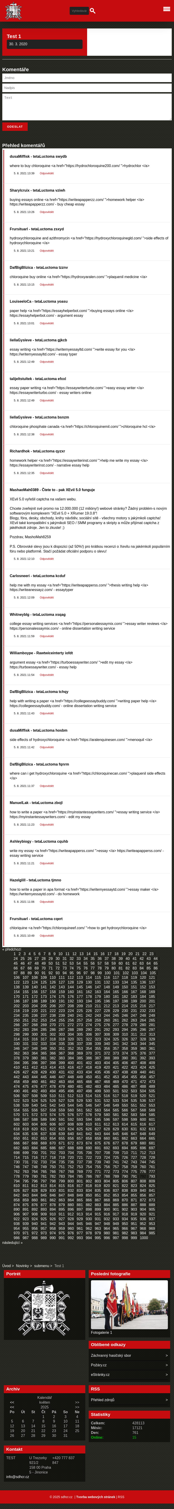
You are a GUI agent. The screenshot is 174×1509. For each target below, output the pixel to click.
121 (152, 983)
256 (71, 1026)
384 (71, 1063)
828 (35, 1196)
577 (80, 1120)
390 (125, 1063)
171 (26, 1002)
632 (143, 1134)
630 (125, 1134)
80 (114, 974)
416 (71, 1073)
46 (23, 969)
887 (134, 1210)
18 (117, 959)
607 (62, 1130)
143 (62, 992)
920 (143, 1220)
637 (44, 1139)
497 (80, 1096)
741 (116, 1167)
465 (80, 1087)
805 (116, 1187)
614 (125, 1130)
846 (53, 1201)
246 (125, 1021)
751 (62, 1172)
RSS (121, 1502)
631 (134, 1134)
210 (89, 1011)
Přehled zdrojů (102, 1405)
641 (80, 1139)
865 (80, 1205)
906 (17, 1220)
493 (44, 1096)
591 (62, 1125)
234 (17, 1021)
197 (116, 1007)
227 (98, 1016)
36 (100, 964)
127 (62, 988)
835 (98, 1196)
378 (17, 1063)
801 (80, 1187)
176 (71, 1002)
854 (125, 1201)
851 (98, 1201)
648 (143, 1139)
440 (143, 1078)
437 (116, 1078)
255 (62, 1026)
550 (125, 1111)
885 (116, 1210)
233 (152, 1016)
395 (26, 1068)
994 (89, 1243)
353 (80, 1054)
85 (149, 974)
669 (44, 1149)
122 (17, 988)
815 (62, 1191)
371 (98, 1059)
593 (80, 1125)
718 (53, 1163)
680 (143, 1149)
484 (107, 1092)
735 (62, 1167)
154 (17, 997)
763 (26, 1177)
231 (134, 1016)
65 (156, 969)
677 (116, 1149)
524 (35, 1106)
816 (71, 1191)
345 (152, 1049)
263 (134, 1026)
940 (35, 1229)
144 (71, 992)
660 (107, 1144)
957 (44, 1234)
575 (62, 1120)
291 (98, 1035)
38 (114, 964)
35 (93, 964)
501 (116, 1096)
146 (89, 992)
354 (89, 1054)
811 (26, 1191)
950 (125, 1229)
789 (116, 1182)
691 (98, 1153)
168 (143, 997)
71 (51, 974)
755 (98, 1172)
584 (143, 1120)
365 (44, 1059)
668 (35, 1149)
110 (53, 983)
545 (80, 1111)
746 (17, 1172)
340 (107, 1049)
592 (71, 1125)
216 (143, 1011)
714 (17, 1163)
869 (116, 1205)
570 (17, 1120)
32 (72, 964)
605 (44, 1130)
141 (44, 992)
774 (125, 1177)
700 (35, 1158)
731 (26, 1167)
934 (125, 1224)
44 (156, 964)
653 (44, 1144)
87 (16, 978)
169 (152, 997)
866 (89, 1205)
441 (152, 1078)
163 (98, 997)
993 (80, 1243)
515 (98, 1101)
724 (107, 1163)
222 (53, 1016)
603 (26, 1130)
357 (116, 1054)
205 (44, 1011)
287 (62, 1035)
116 (107, 983)
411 (26, 1073)
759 (134, 1172)
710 (125, 1158)
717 (44, 1163)
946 (89, 1229)
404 (107, 1068)
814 (53, 1191)
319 (62, 1045)
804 (107, 1187)
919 (134, 1220)
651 (26, 1144)
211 (98, 1011)
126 (53, 988)
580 (107, 1120)
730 (17, 1167)
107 (26, 983)
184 (143, 1002)
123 (26, 988)
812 (35, 1191)
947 (98, 1229)
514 (89, 1101)
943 (62, 1229)
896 (71, 1215)
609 (80, 1130)
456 (143, 1082)
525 (44, 1106)
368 (71, 1059)
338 (89, 1049)
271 (62, 1030)
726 (125, 1163)
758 (125, 1172)
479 (62, 1092)
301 (44, 1040)
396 (35, 1068)
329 (152, 1045)
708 (107, 1158)
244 (107, 1021)
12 (74, 959)
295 (134, 1035)
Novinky (22, 1271)
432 (71, 1078)
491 (26, 1096)
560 (71, 1116)
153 (152, 992)
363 (26, 1059)
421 (116, 1073)
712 (143, 1158)
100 (108, 978)
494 (53, 1096)
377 (152, 1059)
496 (71, 1096)
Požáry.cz (99, 1370)
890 (17, 1215)
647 (134, 1139)
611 (98, 1130)
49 (44, 969)
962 (89, 1234)
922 (17, 1224)
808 (143, 1187)
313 (152, 1040)
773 (116, 1177)
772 (107, 1177)
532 (107, 1106)
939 (26, 1229)
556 (35, 1116)
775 (134, 1177)
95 (72, 978)
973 (44, 1238)
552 (143, 1111)
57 (100, 969)
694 (125, 1153)
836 (107, 1196)
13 (81, 959)
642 (89, 1139)
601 (152, 1125)
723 (98, 1163)
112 (71, 983)
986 (17, 1243)
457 (152, 1082)
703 (62, 1158)
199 (134, 1007)
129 (80, 988)
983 (134, 1238)
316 (35, 1045)
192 (71, 1007)
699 (26, 1158)
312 (143, 1040)
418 (89, 1073)
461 (44, 1087)
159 (62, 997)
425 (152, 1073)
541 (44, 1111)
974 (53, 1238)
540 (35, 1111)
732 (35, 1167)
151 (134, 992)
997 (116, 1243)
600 (143, 1125)
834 (89, 1196)
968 (143, 1234)
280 (143, 1030)
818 (89, 1191)
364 (35, 1059)
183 (134, 1002)
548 (107, 1111)
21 (137, 959)
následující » (12, 1248)
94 (65, 978)
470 (125, 1087)
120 (143, 983)
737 (80, 1167)
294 (125, 1035)
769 (80, 1177)
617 (152, 1130)
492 (35, 1096)
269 (44, 1030)
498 (89, 1096)
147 (98, 992)
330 (17, 1049)
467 (98, 1087)
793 (152, 1182)
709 (116, 1158)
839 (134, 1196)
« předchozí (11, 955)
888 (143, 1210)
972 (35, 1238)
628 (107, 1134)
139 (26, 992)
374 (125, 1059)
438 (125, 1078)
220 (35, 1016)
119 (134, 983)
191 (62, 1007)
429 (44, 1078)
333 (44, 1049)
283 (26, 1035)
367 (62, 1059)
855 (134, 1201)
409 (152, 1068)
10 (61, 959)
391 (134, 1063)
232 (143, 1016)
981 (116, 1238)
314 (17, 1045)
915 (98, 1220)
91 (44, 978)
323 (98, 1045)
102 (126, 978)
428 (35, 1078)
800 (71, 1187)
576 (71, 1120)
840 (143, 1196)
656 (71, 1144)
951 (134, 1229)
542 (53, 1111)
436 (107, 1078)
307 (98, 1040)
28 (44, 964)
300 (35, 1040)
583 (134, 1120)
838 (125, 1196)
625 (80, 1134)
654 (53, 1144)
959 (62, 1234)
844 (35, 1201)
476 (35, 1092)
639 (62, 1139)
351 (62, 1054)
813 (44, 1191)
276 (107, 1030)
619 (26, 1134)
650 (17, 1144)
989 (44, 1243)
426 (17, 1078)
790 (125, 1182)
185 (152, 1002)
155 (26, 997)
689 (80, 1153)
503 (134, 1096)
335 (62, 1049)
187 (26, 1007)
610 (89, 1130)
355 (98, 1054)
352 (71, 1054)
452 (107, 1082)
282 (17, 1035)
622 (53, 1134)
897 (80, 1215)
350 (53, 1054)
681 (152, 1149)
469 (116, 1087)
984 (143, 1238)
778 (17, 1182)
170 (17, 1002)
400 (71, 1068)
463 (62, 1087)
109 (44, 983)
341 (116, 1049)
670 (53, 1149)
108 (35, 983)
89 (30, 978)
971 (26, 1238)
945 (80, 1229)
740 (107, 1167)
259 (98, 1026)
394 (17, 1068)
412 (35, 1073)
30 (58, 964)
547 (98, 1111)
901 (116, 1215)
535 (134, 1106)
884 (107, 1210)
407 (134, 1068)
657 (80, 1144)
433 (80, 1078)
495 (62, 1096)
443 (26, 1082)
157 (44, 997)
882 (89, 1210)
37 (107, 964)
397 (44, 1068)
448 (71, 1082)
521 (152, 1101)
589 (44, 1125)
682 (17, 1153)
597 (116, 1125)
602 (17, 1130)
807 (134, 1187)
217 (152, 1011)
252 (35, 1026)
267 (26, 1030)
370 (89, 1059)
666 (17, 1149)
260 (107, 1026)
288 (71, 1035)
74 (72, 974)
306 (89, 1040)
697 (152, 1153)
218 (17, 1016)
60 (121, 969)
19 (123, 959)
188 (35, 1007)
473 (152, 1087)
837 (116, 1196)
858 (17, 1205)
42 (142, 964)
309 (116, 1040)
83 (135, 974)
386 (89, 1063)
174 (53, 1002)
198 (125, 1007)
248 (143, 1021)
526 (53, 1106)
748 (35, 1172)
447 (62, 1082)
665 (152, 1144)
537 (152, 1106)
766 (53, 1177)
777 (152, 1177)
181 (116, 1002)
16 (102, 959)
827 (26, 1196)
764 (35, 1177)
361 (152, 1054)
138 (17, 992)
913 (80, 1220)
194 (89, 1007)
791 (134, 1182)
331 (26, 1049)
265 (152, 1026)
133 (116, 988)
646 (125, 1139)
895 (62, 1215)
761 (152, 1172)
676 (107, 1149)
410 (17, 1073)
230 (125, 1016)
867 (98, 1205)
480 (71, 1092)
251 (26, 1026)
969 (152, 1234)
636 (35, 1139)
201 (152, 1007)
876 (35, 1210)
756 (107, 1172)
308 (107, 1040)
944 (71, 1229)
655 (62, 1144)
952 (143, 1229)
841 (152, 1196)
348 (35, 1054)
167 (134, 997)
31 (65, 964)
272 (71, 1030)
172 (35, 1002)
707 (98, 1158)
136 (143, 988)
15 (95, 959)
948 (107, 1229)
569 (152, 1116)
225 (80, 1016)
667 (26, 1149)
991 (62, 1243)
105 (153, 978)
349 (44, 1054)
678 (125, 1149)
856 (143, 1201)
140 (35, 992)
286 (53, 1035)
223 (62, 1016)
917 (116, 1220)
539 (26, 1111)
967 (134, 1234)
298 (17, 1040)
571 (26, 1120)
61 (128, 969)
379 (26, 1063)
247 (134, 1021)
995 (98, 1243)
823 (134, 1191)
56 (93, 969)
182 (125, 1002)
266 (17, 1030)
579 (98, 1120)
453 (116, 1082)
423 (134, 1073)
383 (62, 1063)
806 (125, 1187)
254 (53, 1026)
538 (17, 1111)
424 (143, 1073)
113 (80, 983)
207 (62, 1011)
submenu (41, 1271)
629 (116, 1134)
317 (44, 1045)
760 (143, 1172)
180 (107, 1002)
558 (53, 1116)
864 (71, 1205)
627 (98, 1134)
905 (152, 1215)
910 (53, 1220)
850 (89, 1201)
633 (152, 1134)
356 (107, 1054)
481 (80, 1092)
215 (134, 1011)
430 (53, 1078)
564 (107, 1116)
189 (44, 1007)
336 (71, 1049)
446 (53, 1082)
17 (110, 959)
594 (89, 1125)
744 (143, 1167)
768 (71, 1177)
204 (35, 1011)
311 (134, 1040)
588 (35, 1125)
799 (62, 1187)
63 (142, 969)
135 (134, 988)
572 (35, 1120)
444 (35, 1082)
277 (116, 1030)
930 (89, 1224)
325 (116, 1045)
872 (143, 1205)
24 (16, 964)
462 (53, 1087)
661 (116, 1144)
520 (143, 1101)
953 (152, 1229)
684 (35, 1153)
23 (151, 959)
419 (98, 1073)
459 (26, 1087)
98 (93, 978)
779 (26, 1182)
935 (134, 1224)
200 (143, 1007)
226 (89, 1016)
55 (86, 969)
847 (62, 1201)
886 (125, 1210)
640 (71, 1139)
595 (98, 1125)
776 (143, 1177)
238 (53, 1021)
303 (62, 1040)
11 (68, 959)
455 (134, 1082)
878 (53, 1210)
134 (125, 988)
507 (26, 1101)
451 (98, 1082)
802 (89, 1187)
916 (107, 1220)
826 (17, 1196)
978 (89, 1238)
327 (134, 1045)
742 (125, 1167)
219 (26, 1016)
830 (53, 1196)
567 (134, 1116)
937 (152, 1224)
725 (116, 1163)
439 (134, 1078)
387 (98, 1063)
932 (107, 1224)
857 (152, 1201)
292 (107, 1035)
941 (44, 1229)
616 (143, 1130)
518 (125, 1101)
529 (80, 1106)
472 (143, 1087)
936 (143, 1224)
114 (89, 983)
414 (53, 1073)
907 (26, 1220)
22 (144, 959)
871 (134, 1205)
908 (35, 1220)
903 (134, 1215)
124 (35, 988)
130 (89, 988)
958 (53, 1234)
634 (17, 1139)
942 (53, 1229)
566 (125, 1116)
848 (71, 1201)
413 (44, 1073)
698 (17, 1158)
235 (26, 1021)
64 (149, 969)
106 (17, 983)
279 (134, 1030)
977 (80, 1238)
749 (44, 1172)
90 (37, 978)
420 (107, 1073)
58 (107, 969)
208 (71, 1011)
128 (71, 988)
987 (26, 1243)
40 (128, 964)
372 (107, 1059)
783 (62, 1182)
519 (134, 1101)
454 (125, 1082)
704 (71, 1158)
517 (116, 1101)
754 (89, 1172)
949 (116, 1229)
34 (86, 964)
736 (71, 1167)
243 (98, 1021)
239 (62, 1021)
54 (79, 969)
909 (44, 1220)
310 (125, 1040)
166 (125, 997)
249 (152, 1021)
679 (134, 1149)
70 (44, 974)
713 (152, 1158)
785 (80, 1182)
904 (143, 1215)
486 (125, 1092)
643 (98, 1139)
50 (51, 969)
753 (80, 1172)
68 (30, 974)
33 (79, 964)
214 (125, 1011)
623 (62, 1134)
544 (71, 1111)
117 (116, 983)
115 (98, 983)
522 (17, 1106)
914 (89, 1220)
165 (116, 997)
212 (107, 1011)
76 (86, 974)
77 (93, 974)
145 (80, 992)
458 (17, 1087)
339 (98, 1049)
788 (107, 1182)
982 (125, 1238)
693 (116, 1153)
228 (107, 1016)
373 (116, 1059)
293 (116, 1035)
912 (71, 1220)
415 (62, 1073)
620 (35, 1134)
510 (53, 1101)
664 (143, 1144)
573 (44, 1120)
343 (134, 1049)
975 (62, 1238)
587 (26, 1125)
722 (89, 1163)
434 (89, 1078)
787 (98, 1182)
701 (44, 1158)
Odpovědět (47, 178)
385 (80, 1063)
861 (44, 1205)
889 (152, 1210)
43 (149, 964)
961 (80, 1234)
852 (107, 1201)
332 (35, 1049)
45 (16, 969)
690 (89, 1153)
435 (98, 1078)
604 (35, 1130)
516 (107, 1101)
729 (152, 1163)
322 (89, 1045)
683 (26, 1153)
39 (121, 964)
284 (35, 1035)
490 (17, 1096)
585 (152, 1120)
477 (44, 1092)
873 (152, 1205)
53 (72, 969)
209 (80, 1011)
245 (116, 1021)
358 (125, 1054)
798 (53, 1187)
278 (125, 1030)
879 (62, 1210)
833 (80, 1196)
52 (65, 969)
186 (17, 1007)
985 (152, 1238)
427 (26, 1078)
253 (44, 1026)
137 (152, 988)
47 (30, 969)
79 (107, 974)
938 (17, 1229)
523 (26, 1106)
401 (80, 1068)
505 (152, 1096)
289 (80, 1035)
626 (89, 1134)
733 (44, 1167)
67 (23, 974)
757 (116, 1172)
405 (116, 1068)
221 (44, 1016)
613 (116, 1130)
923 (26, 1224)
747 (26, 1172)
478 (53, 1092)
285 (44, 1035)
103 (135, 978)
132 (107, 988)
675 (98, 1149)
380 (35, 1063)
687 (62, 1153)
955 (26, 1234)
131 (98, 988)
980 (107, 1238)
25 (23, 964)
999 (134, 1243)
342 (125, 1049)
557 (44, 1116)
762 (17, 1177)
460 (35, 1087)
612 (107, 1130)
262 (125, 1026)
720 (71, 1163)
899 (98, 1215)
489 (152, 1092)
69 (37, 974)
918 (125, 1220)
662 (125, 1144)
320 (71, 1045)
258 (89, 1026)
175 (62, 1002)
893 (44, 1215)
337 (80, 1049)
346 (17, 1054)
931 (98, 1224)
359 (134, 1054)
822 (125, 1191)
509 (44, 1101)
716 (35, 1163)
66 (16, 974)
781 (44, 1182)
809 (152, 1187)
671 (62, 1149)
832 (71, 1196)
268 (35, 1030)
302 (53, 1040)
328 (143, 1045)
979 (98, 1238)
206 (53, 1011)
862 (53, 1205)
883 (98, 1210)
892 (35, 1215)
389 (116, 1063)
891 (26, 1215)
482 (89, 1092)
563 (98, 1116)
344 (143, 1049)
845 (44, 1201)
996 (107, 1243)
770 (89, 1177)
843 (26, 1201)
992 (71, 1243)
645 (116, 1139)
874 (17, 1210)
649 (152, 1139)
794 (17, 1187)
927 (62, 1224)
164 (107, 997)
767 (62, 1177)
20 (130, 959)
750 (53, 1172)
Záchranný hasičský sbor (111, 1361)
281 (152, 1030)
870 (125, 1205)
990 (53, 1243)
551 (134, 1111)
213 (116, 1011)
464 (71, 1087)
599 (134, 1125)
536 (143, 1106)
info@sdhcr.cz (17, 1482)
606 (53, 1130)
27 (37, 964)
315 (26, 1045)
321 (80, 1045)
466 (89, 1087)
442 (17, 1082)
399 (62, 1068)
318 (53, 1045)
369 (80, 1059)
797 (44, 1187)
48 (37, 969)
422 (125, 1073)
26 (30, 964)
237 (44, 1021)
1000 (144, 1243)
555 (26, 1116)
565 (116, 1116)
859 (26, 1205)
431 (62, 1078)
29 (51, 964)
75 (79, 974)
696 (143, 1153)
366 (53, 1059)
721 (80, 1163)
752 (71, 1172)
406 (125, 1068)
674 (89, 1149)
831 (62, 1196)
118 (125, 983)
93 (58, 978)
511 (62, 1101)
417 (80, 1073)
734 (53, 1167)
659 (98, 1144)
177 (80, 1002)
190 (53, 1007)
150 (125, 992)
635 (26, 1139)
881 (80, 1210)
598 (125, 1125)
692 (107, 1153)
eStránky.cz (100, 1380)
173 (44, 1002)
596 (107, 1125)
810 (17, 1191)
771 (98, 1177)
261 (116, 1026)
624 (71, 1134)
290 (89, 1035)
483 (98, 1092)
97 (86, 978)
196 (107, 1007)
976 (71, 1238)
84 (142, 974)
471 (134, 1087)
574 (53, 1120)
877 (44, 1210)
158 (53, 997)
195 (98, 1007)
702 (53, 1158)
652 (35, 1144)
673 (80, 1149)
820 (107, 1191)
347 (26, 1054)
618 (17, 1134)
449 (80, 1082)
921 (152, 1220)
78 (100, 974)
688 (71, 1153)
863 (62, 1205)
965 (116, 1234)
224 (71, 1016)
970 (17, 1238)
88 (23, 978)
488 (143, 1092)
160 (71, 997)
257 (80, 1026)
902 (125, 1215)
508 (35, 1101)
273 (80, 1030)
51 (58, 969)
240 (71, 1021)
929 (80, 1224)
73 (65, 974)
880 (71, 1210)
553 (152, 1111)
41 (135, 964)
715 (26, 1163)
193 (80, 1007)
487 (134, 1092)
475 (26, 1092)
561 (80, 1116)
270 (53, 1030)
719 (62, 1163)
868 (107, 1205)
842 (17, 1201)
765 (44, 1177)
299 (26, 1040)
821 (116, 1191)
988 (35, 1243)
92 (51, 978)
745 (152, 1167)
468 (107, 1087)
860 (35, 1205)
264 (143, 1026)
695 (134, 1153)
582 (125, 1120)
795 (26, 1187)
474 (17, 1092)
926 (53, 1224)
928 (71, 1224)
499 (98, 1096)
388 (107, 1063)
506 (17, 1101)
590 (53, 1125)
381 (44, 1063)
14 (88, 959)
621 (44, 1134)
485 (116, 1092)
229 (116, 1016)
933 (116, 1224)
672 (71, 1149)
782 (53, 1182)
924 (35, 1224)
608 (71, 1130)
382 (53, 1063)
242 (89, 1021)
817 (80, 1191)
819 (98, 1191)
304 (71, 1040)
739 (98, 1167)
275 (98, 1030)
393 (152, 1063)
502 (125, 1096)
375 (134, 1059)
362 (17, 1059)
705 (80, 1158)
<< (12, 1408)
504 (143, 1096)
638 (53, 1139)
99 (100, 978)
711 (134, 1158)
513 (80, 1101)
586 (17, 1125)
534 (125, 1106)
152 (143, 992)
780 (35, 1182)
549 (116, 1111)
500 (107, 1096)
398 (53, 1068)
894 (53, 1215)
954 (17, 1234)
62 (135, 969)
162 (89, 997)
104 (144, 978)
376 (143, 1059)
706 (89, 1158)
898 (89, 1215)
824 (143, 1191)
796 (35, 1187)
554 (17, 1116)
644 (107, 1139)
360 (143, 1054)
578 (89, 1120)
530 (89, 1106)
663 (134, 1144)
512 (71, 1101)
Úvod (6, 1271)
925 (44, 1224)
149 (116, 992)
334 (53, 1049)
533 (116, 1106)
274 (89, 1030)
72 (58, 974)
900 (107, 1215)
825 (152, 1191)
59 (114, 969)
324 (107, 1045)
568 (143, 1116)
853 (116, 1201)
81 (121, 974)
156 (35, 997)
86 (156, 974)
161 (80, 997)
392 (143, 1063)
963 (98, 1234)
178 (89, 1002)
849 (80, 1201)
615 (134, 1130)
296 (143, 1035)
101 (117, 978)
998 (125, 1243)
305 (80, 1040)
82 (128, 974)
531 (98, 1106)
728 (143, 1163)
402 (89, 1068)
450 (89, 1082)
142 (53, 992)
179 (98, 1002)
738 (89, 1167)
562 (89, 1116)
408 (143, 1068)
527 (62, 1106)
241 (80, 1021)
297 (152, 1035)
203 (26, 1011)
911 (62, 1220)
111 (62, 983)
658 (89, 1144)
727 (134, 1163)
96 (79, 978)
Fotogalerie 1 (101, 1338)
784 (71, 1182)
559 (62, 1116)
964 (107, 1234)
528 (71, 1106)
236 (35, 1021)
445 (44, 1082)
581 (116, 1120)
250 (17, 1026)
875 (26, 1210)
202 (17, 1011)
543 (62, 1111)
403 (98, 1068)
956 (35, 1234)
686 (53, 1153)
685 (44, 1153)
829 (44, 1196)
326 (125, 1045)
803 (98, 1187)
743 (134, 1167)
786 (89, 1182)
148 (107, 992)
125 (44, 988)
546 (89, 1111)
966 (125, 1234)
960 (71, 1234)
